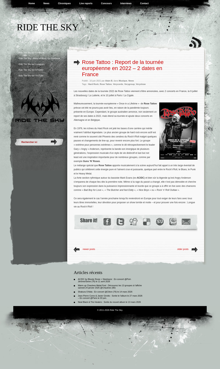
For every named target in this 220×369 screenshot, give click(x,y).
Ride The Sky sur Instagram (31, 64)
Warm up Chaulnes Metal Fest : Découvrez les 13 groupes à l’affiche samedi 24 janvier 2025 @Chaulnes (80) (110, 286)
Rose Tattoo (106, 84)
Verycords (118, 84)
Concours (106, 3)
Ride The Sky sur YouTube (31, 75)
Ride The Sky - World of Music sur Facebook (39, 58)
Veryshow (141, 84)
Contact (144, 3)
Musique (123, 81)
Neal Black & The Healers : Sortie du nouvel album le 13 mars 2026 (109, 302)
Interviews (126, 3)
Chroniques (64, 3)
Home (31, 3)
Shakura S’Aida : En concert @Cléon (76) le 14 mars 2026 (105, 292)
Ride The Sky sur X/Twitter (31, 70)
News (46, 3)
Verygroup (129, 84)
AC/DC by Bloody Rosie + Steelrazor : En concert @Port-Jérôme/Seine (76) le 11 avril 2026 (104, 280)
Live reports (85, 3)
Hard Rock (93, 84)
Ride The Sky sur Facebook (31, 53)
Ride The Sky (48, 27)
